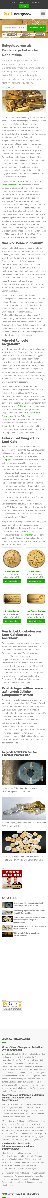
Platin (37, 34)
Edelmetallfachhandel (11, 184)
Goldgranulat (23, 406)
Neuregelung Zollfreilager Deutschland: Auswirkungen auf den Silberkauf (19, 790)
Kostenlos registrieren (29, 3)
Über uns (12, 3)
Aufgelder (28, 534)
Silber (23, 34)
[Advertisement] (24, 972)
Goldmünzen (7, 416)
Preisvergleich (36, 28)
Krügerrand (11, 571)
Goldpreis (6, 459)
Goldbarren (30, 412)
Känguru (34, 571)
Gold (9, 34)
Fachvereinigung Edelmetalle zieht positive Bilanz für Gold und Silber (24, 824)
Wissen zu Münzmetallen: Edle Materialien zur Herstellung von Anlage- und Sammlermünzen (22, 858)
